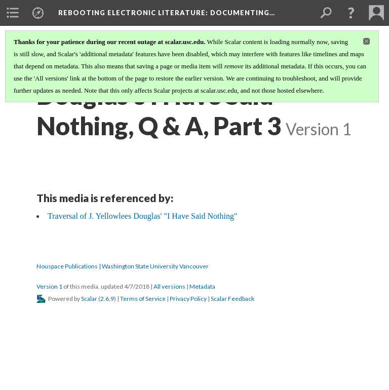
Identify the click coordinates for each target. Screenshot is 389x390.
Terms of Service (143, 298)
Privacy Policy (188, 298)
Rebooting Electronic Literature (166, 13)
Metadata (202, 286)
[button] (351, 12)
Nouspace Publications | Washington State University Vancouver (122, 266)
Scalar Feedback (232, 298)
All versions (169, 286)
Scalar (89, 298)
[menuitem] (12, 12)
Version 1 (49, 286)
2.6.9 (107, 298)
